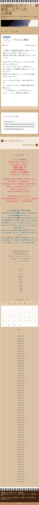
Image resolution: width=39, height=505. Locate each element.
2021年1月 (20, 338)
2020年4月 (20, 348)
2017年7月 (20, 412)
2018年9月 (20, 388)
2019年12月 (20, 356)
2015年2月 (20, 469)
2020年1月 (20, 353)
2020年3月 (20, 351)
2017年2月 (20, 417)
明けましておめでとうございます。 (20, 256)
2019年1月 (20, 378)
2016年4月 (20, 434)
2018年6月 (20, 395)
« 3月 (18, 329)
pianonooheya (31, 45)
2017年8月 (20, 410)
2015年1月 (20, 471)
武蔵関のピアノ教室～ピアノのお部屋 (12, 492)
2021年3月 (20, 336)
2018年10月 (20, 385)
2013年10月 (20, 476)
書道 (20, 279)
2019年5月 (20, 368)
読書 (20, 289)
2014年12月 (20, 474)
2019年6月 (20, 365)
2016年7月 (20, 427)
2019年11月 (20, 358)
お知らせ (21, 276)
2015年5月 (20, 462)
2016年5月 (20, 432)
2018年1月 (20, 407)
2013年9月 (20, 479)
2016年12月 (20, 420)
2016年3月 (20, 437)
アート (20, 271)
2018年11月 (20, 383)
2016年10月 (20, 422)
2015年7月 (20, 457)
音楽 (20, 291)
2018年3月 (20, 402)
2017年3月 (20, 415)
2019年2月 (20, 375)
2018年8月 (20, 390)
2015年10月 (20, 449)
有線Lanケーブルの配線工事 (20, 258)
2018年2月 (20, 405)
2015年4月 (20, 464)
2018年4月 (20, 400)
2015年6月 (20, 459)
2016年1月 (20, 442)
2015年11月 (20, 447)
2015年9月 (20, 452)
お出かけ (21, 274)
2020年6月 (20, 346)
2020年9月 (20, 343)
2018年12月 (20, 380)
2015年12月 (20, 444)
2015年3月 (20, 467)
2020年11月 (20, 341)
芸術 (20, 286)
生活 (20, 284)
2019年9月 (20, 363)
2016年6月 (20, 430)
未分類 (20, 281)
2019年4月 (20, 370)
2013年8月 (20, 481)
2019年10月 (20, 361)
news (6, 45)
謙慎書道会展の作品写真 (21, 251)
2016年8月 (20, 425)
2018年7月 (20, 393)
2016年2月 (20, 439)
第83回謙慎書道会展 (20, 254)
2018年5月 (20, 397)
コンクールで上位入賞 (20, 261)
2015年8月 (20, 454)
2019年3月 (20, 373)
